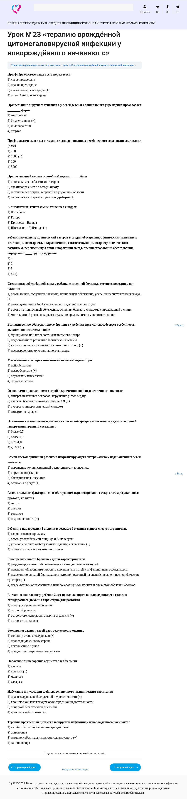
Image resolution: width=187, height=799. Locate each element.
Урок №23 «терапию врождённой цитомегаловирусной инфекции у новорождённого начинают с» (115, 63)
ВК (158, 9)
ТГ (177, 9)
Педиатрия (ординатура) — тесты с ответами (35, 63)
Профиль (145, 9)
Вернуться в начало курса (75, 767)
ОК (167, 9)
